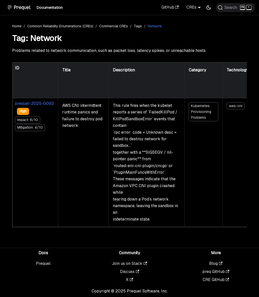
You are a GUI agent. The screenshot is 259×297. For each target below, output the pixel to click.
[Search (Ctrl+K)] (235, 7)
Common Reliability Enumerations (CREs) (60, 26)
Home (16, 26)
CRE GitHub (216, 279)
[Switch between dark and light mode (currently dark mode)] (209, 8)
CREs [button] (191, 7)
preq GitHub (215, 271)
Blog (215, 263)
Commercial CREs (113, 26)
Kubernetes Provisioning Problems (201, 112)
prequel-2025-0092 (34, 103)
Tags (138, 26)
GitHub (170, 7)
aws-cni (235, 106)
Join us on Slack (129, 263)
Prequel (43, 263)
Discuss (129, 271)
